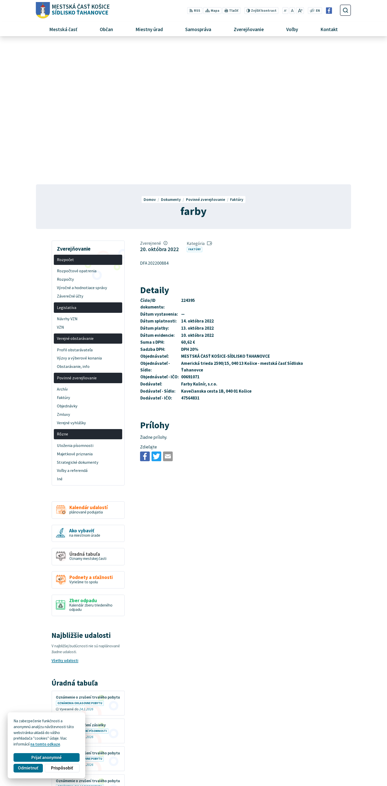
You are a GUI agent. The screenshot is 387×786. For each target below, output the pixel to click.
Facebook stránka (288, 767)
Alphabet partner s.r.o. (99, 731)
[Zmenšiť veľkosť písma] (285, 10)
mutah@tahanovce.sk (292, 761)
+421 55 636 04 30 (288, 756)
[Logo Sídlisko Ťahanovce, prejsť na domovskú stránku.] (73, 10)
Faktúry (194, 108)
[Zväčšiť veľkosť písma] (300, 10)
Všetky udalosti (65, 520)
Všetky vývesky (65, 665)
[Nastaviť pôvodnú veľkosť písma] (292, 10)
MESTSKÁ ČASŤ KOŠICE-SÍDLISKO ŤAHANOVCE (102, 736)
